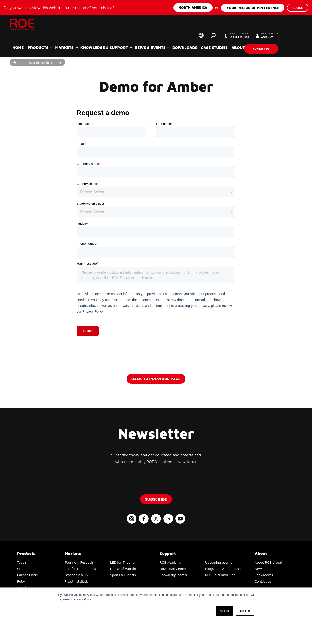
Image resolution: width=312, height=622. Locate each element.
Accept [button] (224, 610)
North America (193, 7)
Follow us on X (156, 518)
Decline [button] (245, 610)
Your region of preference (252, 7)
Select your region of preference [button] (206, 35)
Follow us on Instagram (131, 518)
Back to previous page (156, 378)
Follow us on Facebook (144, 518)
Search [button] (218, 35)
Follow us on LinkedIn (168, 518)
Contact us (277, 47)
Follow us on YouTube (180, 518)
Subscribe (156, 498)
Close (297, 7)
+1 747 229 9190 (249, 35)
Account (285, 35)
